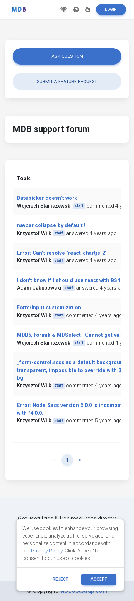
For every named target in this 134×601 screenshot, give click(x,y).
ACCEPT (98, 579)
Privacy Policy (47, 551)
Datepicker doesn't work (47, 198)
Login (111, 9)
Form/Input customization (49, 308)
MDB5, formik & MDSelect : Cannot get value (72, 335)
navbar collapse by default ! (51, 226)
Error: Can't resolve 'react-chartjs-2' (61, 253)
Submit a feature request (67, 81)
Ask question (67, 56)
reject (60, 579)
